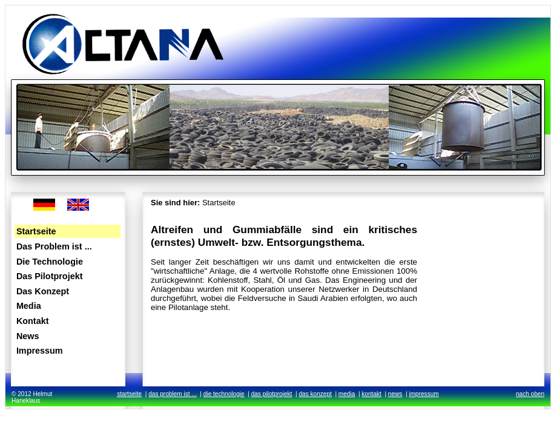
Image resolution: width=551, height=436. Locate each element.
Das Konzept (42, 291)
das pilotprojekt (271, 394)
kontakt (371, 394)
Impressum (39, 350)
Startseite (36, 231)
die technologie (224, 394)
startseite (129, 394)
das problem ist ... (172, 394)
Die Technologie (49, 261)
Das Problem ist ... (54, 246)
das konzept (315, 394)
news (395, 394)
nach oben (530, 394)
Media (28, 306)
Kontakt (32, 321)
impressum (423, 394)
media (346, 394)
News (27, 336)
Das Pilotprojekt (49, 276)
